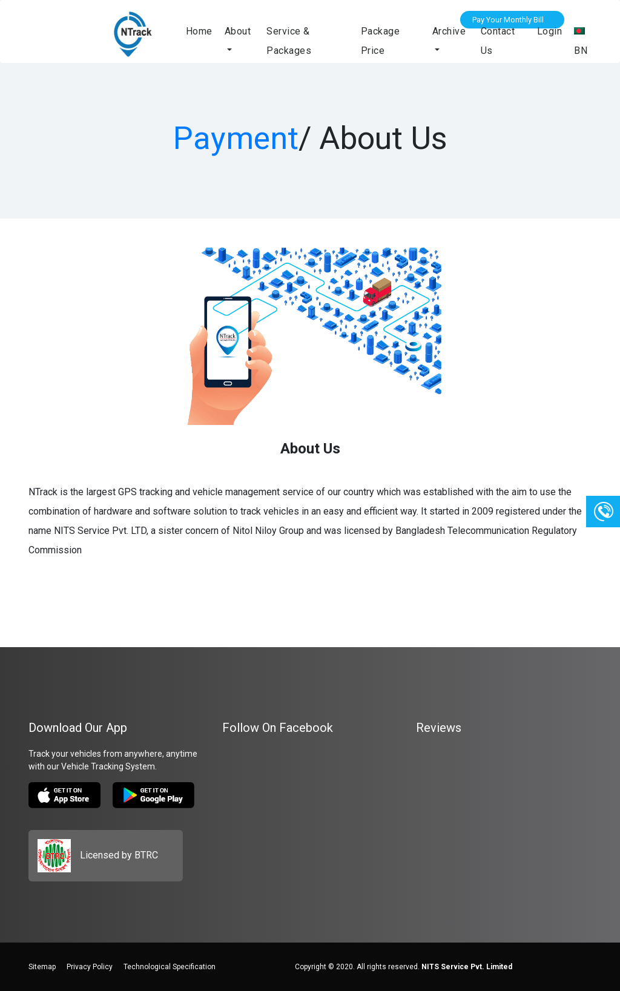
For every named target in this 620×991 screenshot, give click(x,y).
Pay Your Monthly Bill (508, 19)
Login (549, 31)
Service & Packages (288, 40)
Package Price (380, 40)
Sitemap (42, 967)
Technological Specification (170, 967)
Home (199, 31)
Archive (449, 31)
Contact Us (498, 40)
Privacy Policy (90, 967)
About (238, 31)
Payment (235, 138)
